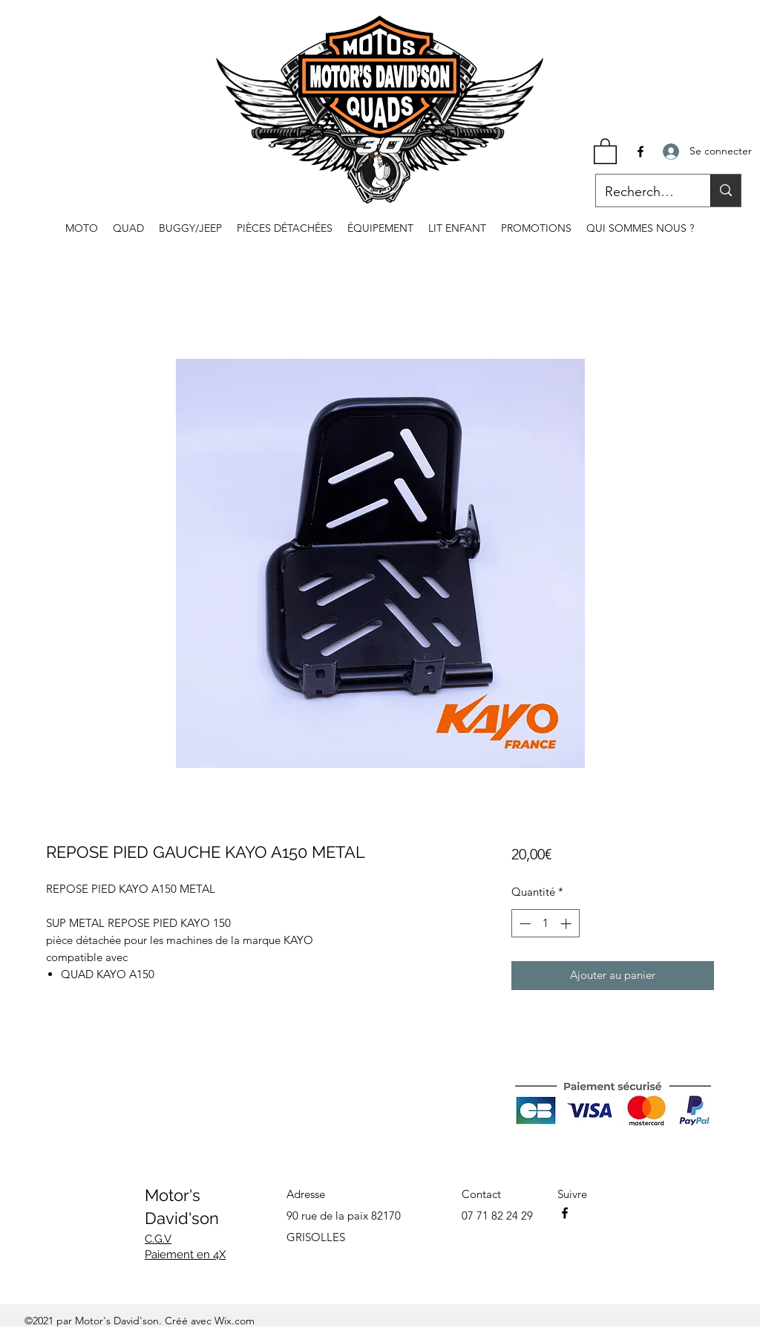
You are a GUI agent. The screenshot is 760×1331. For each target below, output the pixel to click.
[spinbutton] (545, 923)
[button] (605, 150)
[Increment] (567, 923)
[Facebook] (640, 151)
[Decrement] (524, 923)
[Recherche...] (642, 192)
